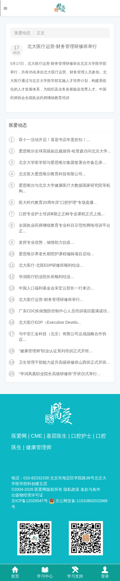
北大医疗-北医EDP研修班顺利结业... (51, 265)
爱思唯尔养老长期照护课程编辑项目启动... (56, 254)
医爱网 (19, 436)
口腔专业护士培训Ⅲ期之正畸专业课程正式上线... (62, 214)
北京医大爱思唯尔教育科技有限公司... (52, 174)
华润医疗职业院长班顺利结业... (46, 276)
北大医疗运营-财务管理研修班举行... (51, 299)
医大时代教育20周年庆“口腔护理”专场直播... (58, 202)
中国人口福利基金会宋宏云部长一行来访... (56, 288)
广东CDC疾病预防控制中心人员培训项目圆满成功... (64, 311)
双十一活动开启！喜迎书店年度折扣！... (54, 139)
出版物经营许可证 (27, 495)
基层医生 (56, 436)
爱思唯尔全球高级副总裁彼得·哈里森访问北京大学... (65, 151)
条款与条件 (90, 489)
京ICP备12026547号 (29, 500)
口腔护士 (81, 436)
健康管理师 (38, 447)
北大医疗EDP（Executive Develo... (50, 322)
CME (36, 436)
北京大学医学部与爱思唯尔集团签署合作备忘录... (62, 162)
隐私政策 (71, 489)
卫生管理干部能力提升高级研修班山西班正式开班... (64, 362)
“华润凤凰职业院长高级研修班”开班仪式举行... (59, 373)
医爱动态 (22, 33)
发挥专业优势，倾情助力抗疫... (46, 242)
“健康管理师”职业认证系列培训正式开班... (55, 351)
